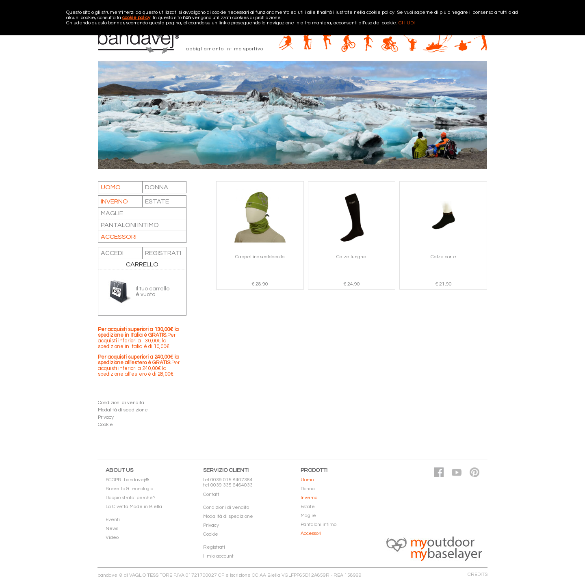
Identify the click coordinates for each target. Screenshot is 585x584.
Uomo (111, 187)
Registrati (214, 547)
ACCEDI (112, 253)
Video (112, 537)
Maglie (112, 213)
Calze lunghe (351, 257)
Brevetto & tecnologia (130, 488)
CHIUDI (407, 23)
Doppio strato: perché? (131, 497)
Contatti (212, 494)
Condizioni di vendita (121, 402)
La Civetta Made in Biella (134, 506)
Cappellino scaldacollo (259, 257)
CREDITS (478, 574)
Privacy (106, 417)
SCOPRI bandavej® (127, 479)
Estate (157, 201)
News (112, 528)
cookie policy (136, 17)
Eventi (113, 519)
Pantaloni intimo (130, 225)
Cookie (105, 424)
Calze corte (443, 257)
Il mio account (218, 556)
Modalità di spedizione (123, 410)
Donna (156, 187)
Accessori (118, 237)
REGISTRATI (163, 253)
